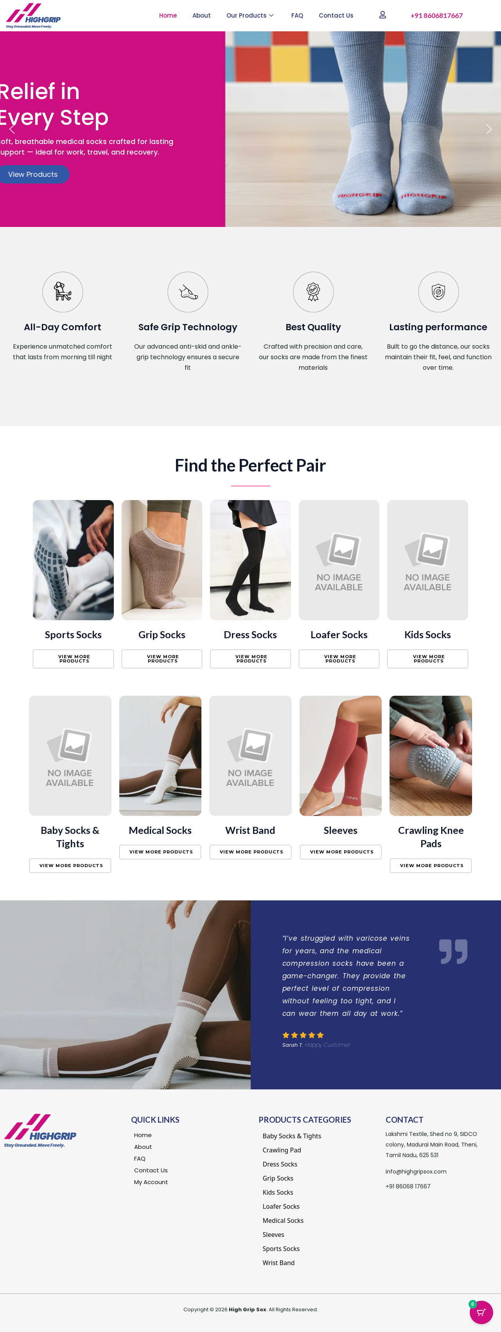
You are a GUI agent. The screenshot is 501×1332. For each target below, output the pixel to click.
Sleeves (340, 830)
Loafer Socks (339, 634)
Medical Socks (160, 830)
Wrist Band (250, 830)
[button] (12, 129)
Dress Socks (250, 634)
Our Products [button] (249, 15)
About (201, 15)
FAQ (297, 15)
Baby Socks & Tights (292, 1136)
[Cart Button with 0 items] (481, 1312)
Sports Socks (73, 634)
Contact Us (336, 15)
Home (168, 15)
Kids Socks (427, 634)
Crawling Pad (282, 1150)
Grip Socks (161, 634)
